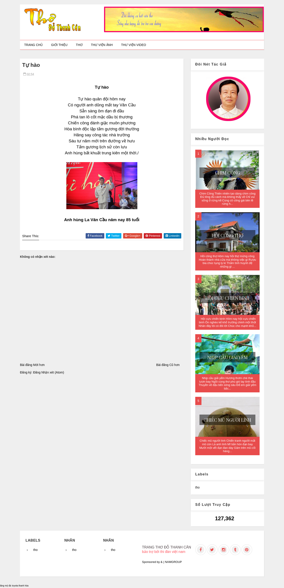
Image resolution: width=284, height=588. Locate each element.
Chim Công (227, 173)
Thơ (79, 45)
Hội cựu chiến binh (227, 298)
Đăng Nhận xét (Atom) (48, 372)
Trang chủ (33, 45)
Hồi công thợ (227, 235)
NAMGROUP (173, 562)
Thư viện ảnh (102, 45)
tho (197, 487)
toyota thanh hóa (20, 585)
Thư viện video (133, 45)
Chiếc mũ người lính (227, 420)
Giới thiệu (59, 45)
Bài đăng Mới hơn (32, 365)
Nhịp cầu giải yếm (227, 357)
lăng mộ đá (5, 585)
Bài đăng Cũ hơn (168, 365)
